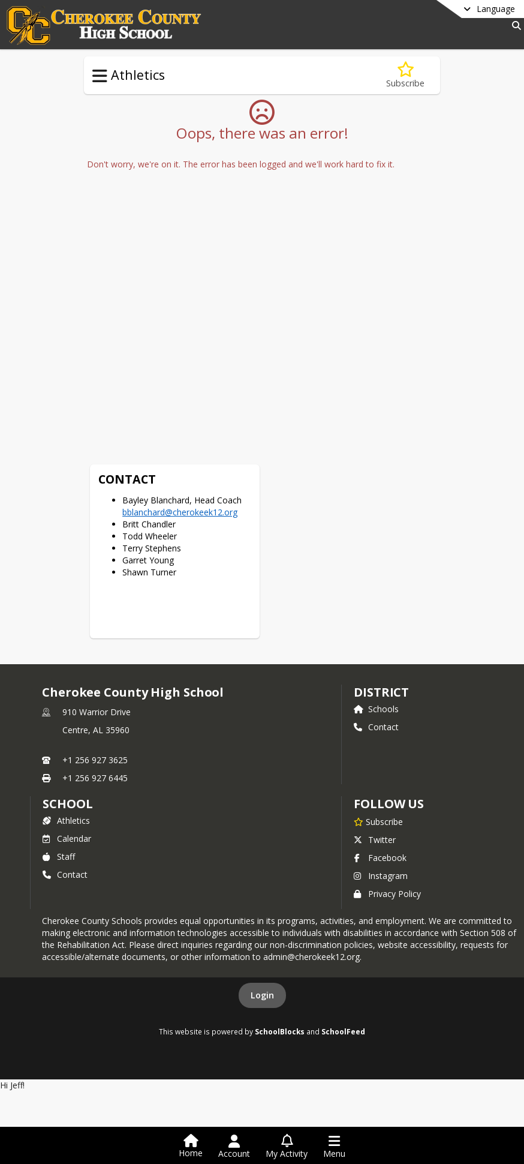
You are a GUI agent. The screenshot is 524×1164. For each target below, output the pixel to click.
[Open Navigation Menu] (334, 1146)
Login (262, 941)
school (67, 750)
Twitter (375, 786)
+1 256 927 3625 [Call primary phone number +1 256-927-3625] (95, 706)
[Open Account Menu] (234, 1146)
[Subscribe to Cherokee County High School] (378, 768)
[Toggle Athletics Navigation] (99, 76)
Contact (376, 673)
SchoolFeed (343, 978)
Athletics (66, 767)
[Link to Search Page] (514, 25)
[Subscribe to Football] (405, 75)
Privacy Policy (387, 840)
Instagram (381, 822)
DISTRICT (381, 639)
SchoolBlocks (280, 978)
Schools (376, 655)
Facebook (380, 804)
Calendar (67, 785)
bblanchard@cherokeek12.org (399, 289)
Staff (59, 803)
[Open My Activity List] (287, 1146)
